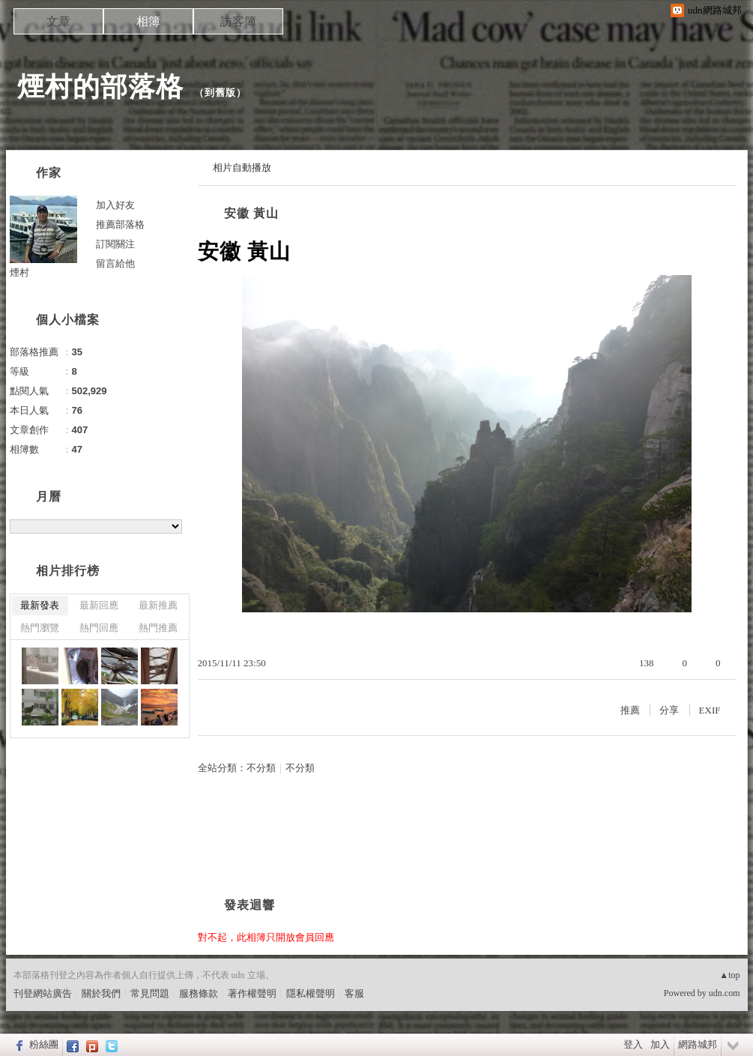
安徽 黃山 (251, 213)
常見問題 (149, 993)
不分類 (261, 767)
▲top (729, 975)
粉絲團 (43, 1044)
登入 (633, 1044)
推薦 (630, 710)
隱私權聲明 (310, 993)
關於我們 (101, 993)
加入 (660, 1044)
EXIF (710, 710)
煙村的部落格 (100, 86)
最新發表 (39, 605)
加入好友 (115, 205)
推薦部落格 (120, 224)
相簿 (148, 21)
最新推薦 (158, 605)
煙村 (19, 272)
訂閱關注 (115, 244)
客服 (354, 993)
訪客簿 (238, 21)
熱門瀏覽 (39, 627)
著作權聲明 (252, 993)
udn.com (724, 993)
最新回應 (98, 605)
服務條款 (198, 993)
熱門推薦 (158, 627)
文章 (58, 21)
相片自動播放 (242, 167)
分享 (669, 710)
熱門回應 (98, 627)
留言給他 (115, 263)
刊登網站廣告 (42, 993)
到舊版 (220, 92)
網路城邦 (697, 1044)
